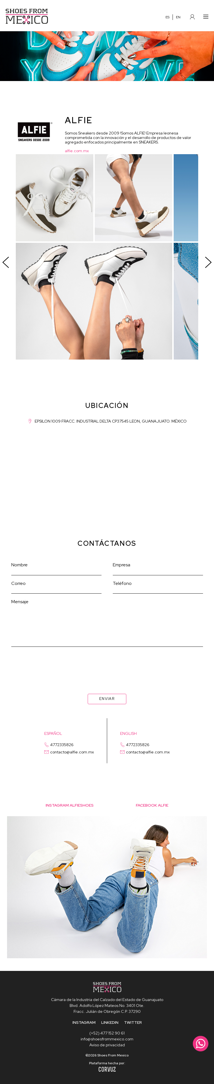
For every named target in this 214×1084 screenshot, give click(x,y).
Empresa (121, 565)
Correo (18, 583)
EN (178, 17)
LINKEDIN (109, 1022)
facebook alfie (152, 805)
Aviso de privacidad (107, 1044)
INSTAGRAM (84, 1022)
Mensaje (19, 602)
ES (167, 17)
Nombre (19, 565)
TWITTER (133, 1022)
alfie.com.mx (77, 150)
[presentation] (107, 663)
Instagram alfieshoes (70, 805)
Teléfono (122, 583)
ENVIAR (107, 698)
